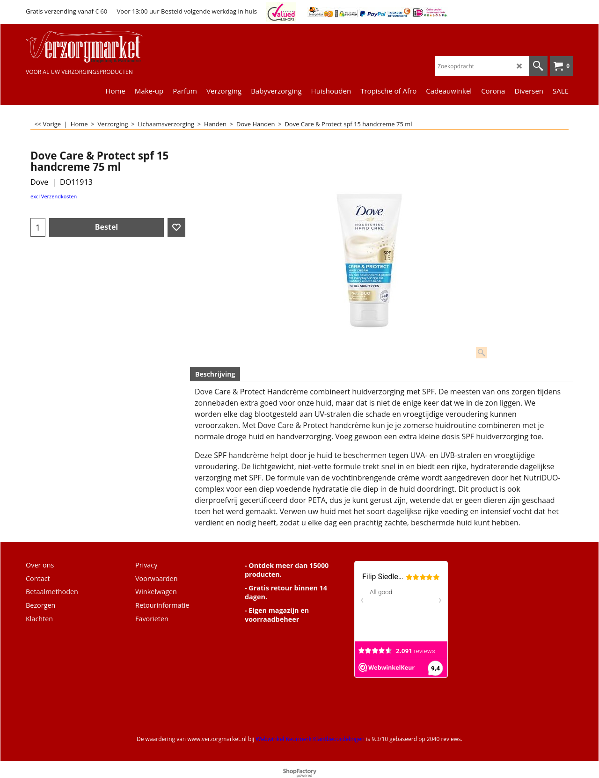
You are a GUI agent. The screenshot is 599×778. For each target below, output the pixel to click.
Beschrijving (215, 374)
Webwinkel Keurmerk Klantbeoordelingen (310, 739)
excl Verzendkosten (53, 196)
